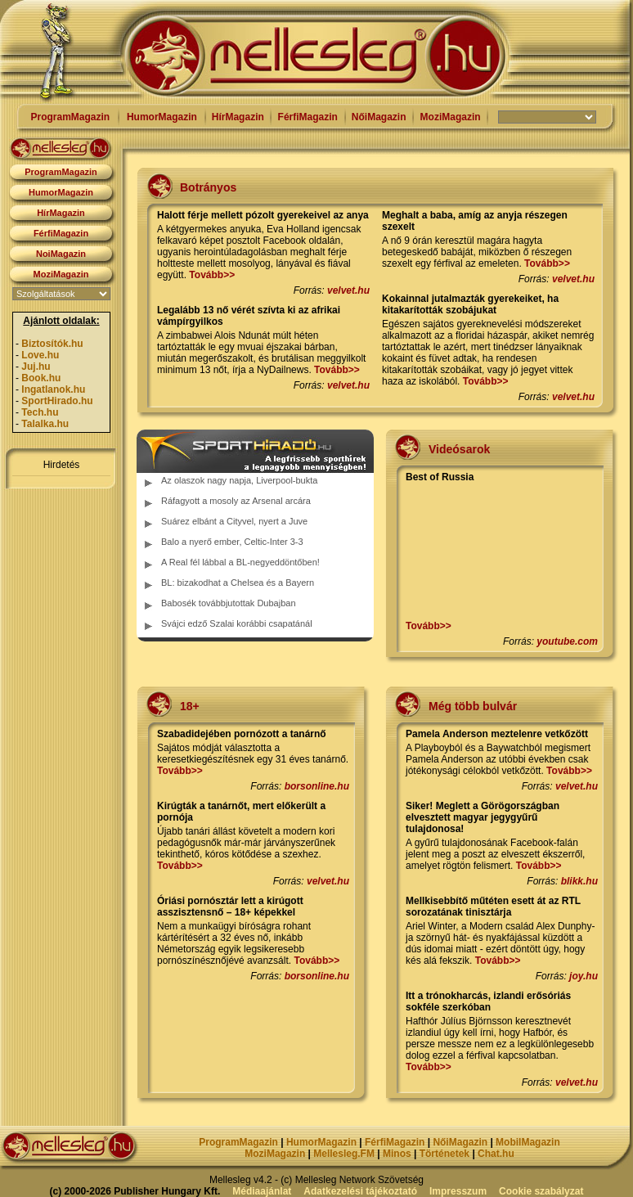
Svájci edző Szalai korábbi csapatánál (236, 623)
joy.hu (583, 976)
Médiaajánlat (261, 1191)
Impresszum (458, 1191)
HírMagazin (238, 117)
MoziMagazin (450, 117)
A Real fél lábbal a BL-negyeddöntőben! (240, 562)
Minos (397, 1153)
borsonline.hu (317, 786)
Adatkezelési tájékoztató (360, 1191)
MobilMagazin (528, 1142)
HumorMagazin (162, 117)
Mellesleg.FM (344, 1153)
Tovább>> (212, 275)
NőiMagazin (379, 117)
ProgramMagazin (70, 117)
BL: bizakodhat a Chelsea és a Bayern (237, 582)
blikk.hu (579, 881)
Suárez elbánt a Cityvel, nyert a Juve (234, 521)
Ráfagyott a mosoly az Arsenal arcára (236, 501)
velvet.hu (348, 290)
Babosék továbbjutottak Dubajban (228, 603)
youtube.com (567, 641)
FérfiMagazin (308, 117)
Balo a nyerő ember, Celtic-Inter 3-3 (232, 542)
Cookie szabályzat (541, 1191)
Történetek (444, 1153)
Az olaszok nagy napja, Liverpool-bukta (239, 480)
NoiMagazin (61, 254)
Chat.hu (496, 1153)
